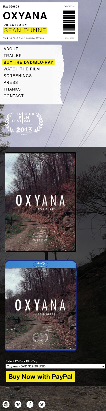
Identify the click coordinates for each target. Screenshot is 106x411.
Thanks (12, 89)
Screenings (18, 76)
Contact (14, 96)
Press (11, 82)
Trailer (13, 56)
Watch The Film (22, 69)
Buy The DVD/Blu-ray (28, 62)
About (11, 49)
